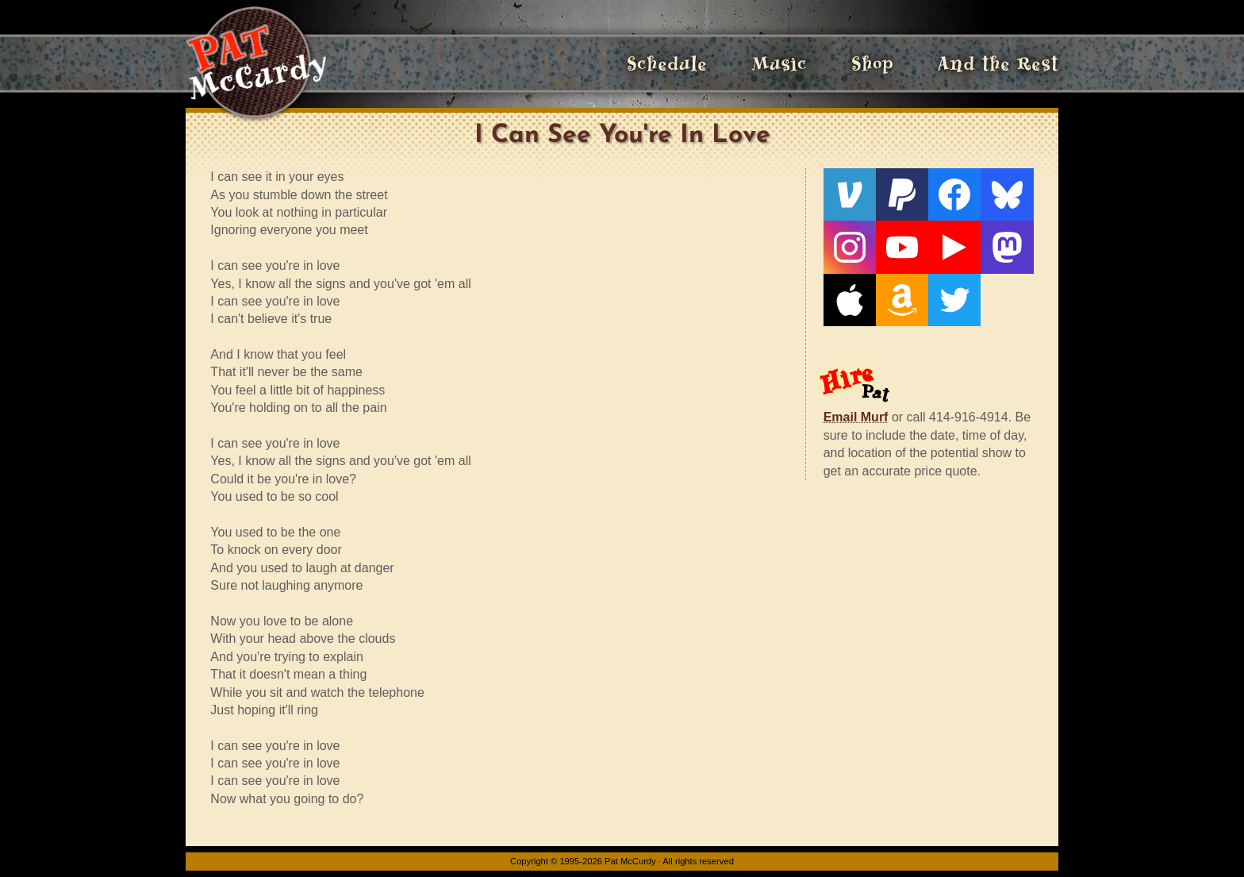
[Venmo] (850, 194)
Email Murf (856, 417)
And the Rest (998, 63)
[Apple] (850, 300)
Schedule (667, 63)
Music (779, 63)
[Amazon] (902, 300)
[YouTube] (902, 247)
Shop (872, 63)
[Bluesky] (1007, 194)
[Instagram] (850, 247)
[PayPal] (902, 194)
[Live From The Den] (954, 247)
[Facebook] (954, 194)
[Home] (256, 63)
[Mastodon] (1007, 247)
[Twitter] (954, 300)
